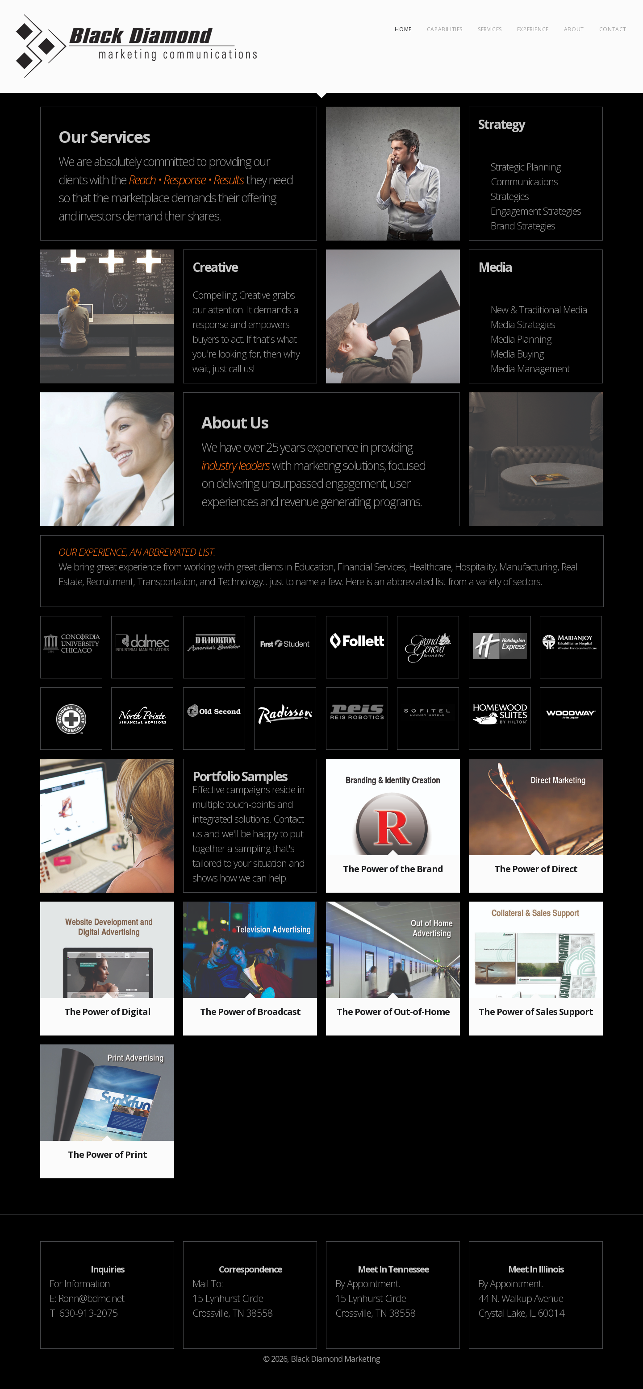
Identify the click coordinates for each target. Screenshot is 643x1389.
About (574, 29)
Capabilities (445, 29)
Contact (612, 29)
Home (403, 29)
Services (490, 29)
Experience (533, 29)
